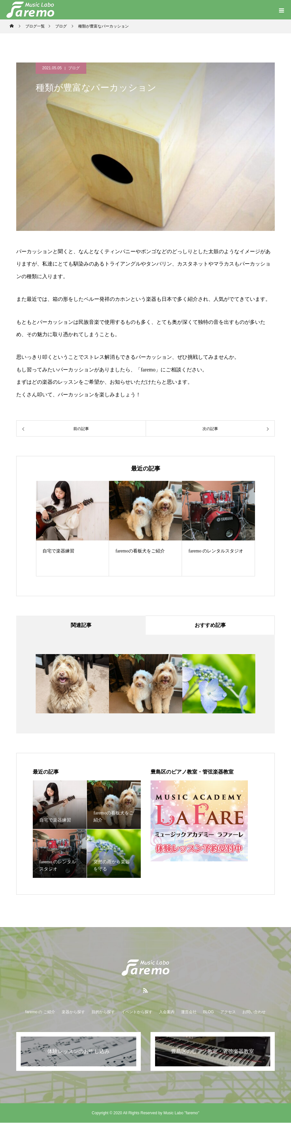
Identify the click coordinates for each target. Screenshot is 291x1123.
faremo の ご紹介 (40, 1012)
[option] (72, 528)
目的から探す (103, 1012)
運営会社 (189, 1012)
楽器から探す (73, 1012)
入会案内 (167, 1012)
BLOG (208, 1012)
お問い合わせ (254, 1012)
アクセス (228, 1012)
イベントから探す (136, 1012)
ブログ (74, 68)
